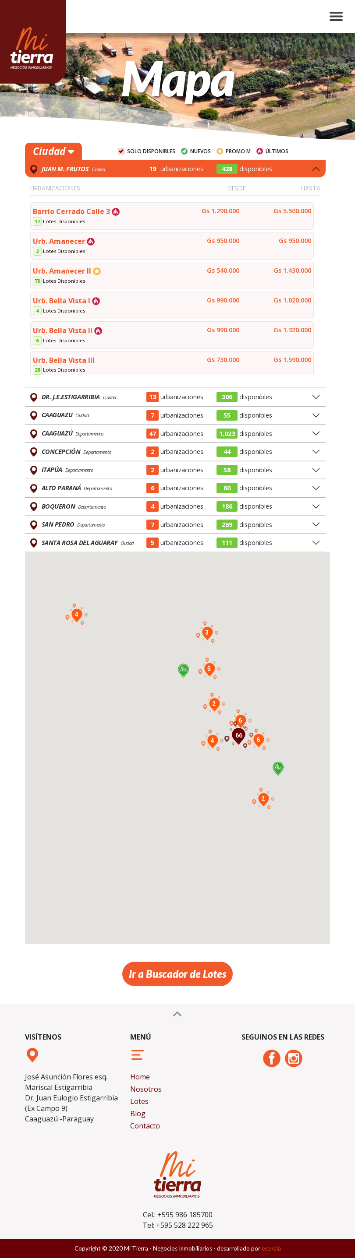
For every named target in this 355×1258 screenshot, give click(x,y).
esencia (271, 1248)
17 (37, 221)
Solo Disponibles (151, 151)
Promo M (238, 151)
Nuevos (200, 151)
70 (37, 281)
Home (140, 1077)
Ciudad (53, 151)
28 (37, 369)
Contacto (145, 1126)
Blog (138, 1113)
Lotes (139, 1101)
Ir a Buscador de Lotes (177, 973)
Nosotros (146, 1089)
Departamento (89, 433)
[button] (278, 770)
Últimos (277, 151)
